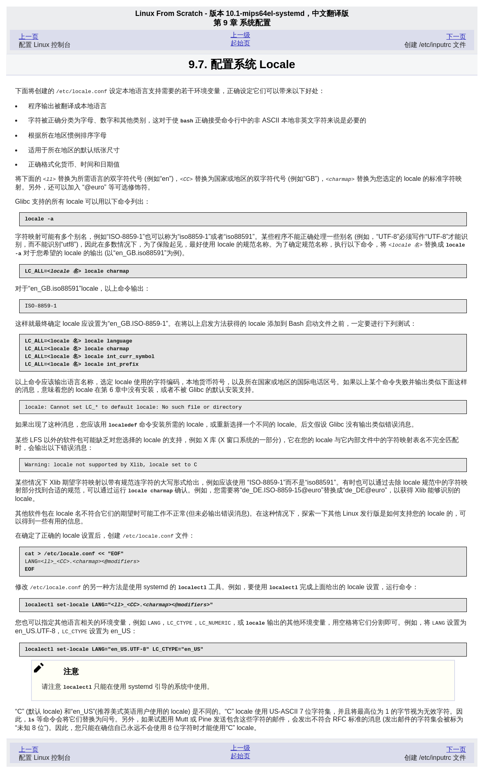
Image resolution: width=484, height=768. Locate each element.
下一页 (456, 36)
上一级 (240, 34)
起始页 (240, 43)
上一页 (28, 36)
